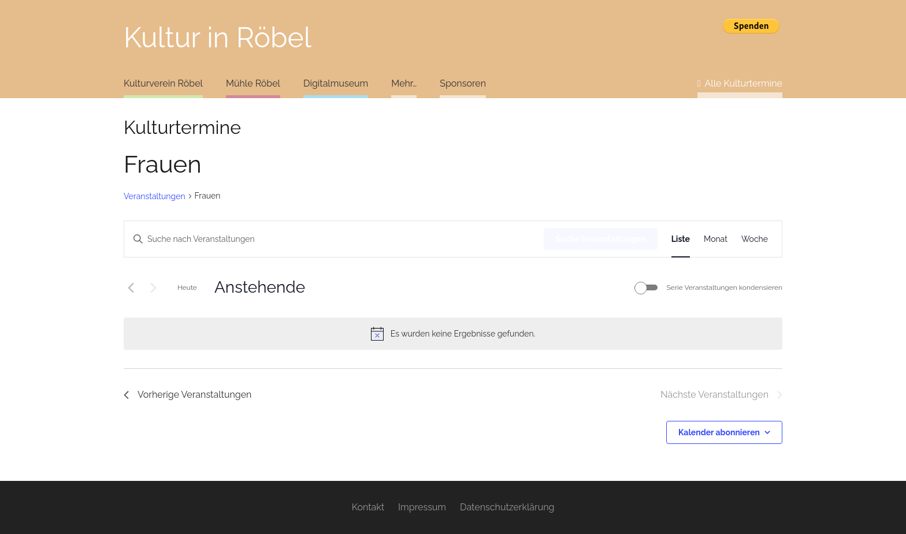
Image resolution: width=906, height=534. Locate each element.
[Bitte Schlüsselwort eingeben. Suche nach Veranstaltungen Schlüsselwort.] (334, 239)
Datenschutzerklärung (507, 507)
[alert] (453, 334)
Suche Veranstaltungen (600, 239)
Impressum (422, 507)
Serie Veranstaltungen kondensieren (724, 287)
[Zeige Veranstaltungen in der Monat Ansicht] (715, 239)
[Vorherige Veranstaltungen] (131, 287)
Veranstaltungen (154, 196)
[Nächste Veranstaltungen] (153, 287)
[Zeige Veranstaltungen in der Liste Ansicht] (680, 239)
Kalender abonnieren (719, 432)
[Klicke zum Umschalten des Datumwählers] (259, 287)
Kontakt (368, 507)
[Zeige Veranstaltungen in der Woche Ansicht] (754, 239)
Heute (187, 287)
